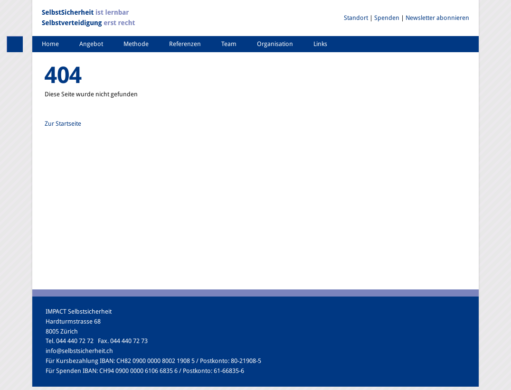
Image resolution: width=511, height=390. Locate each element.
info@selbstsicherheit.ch (79, 350)
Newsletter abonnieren (437, 17)
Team (229, 43)
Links (320, 43)
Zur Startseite (63, 123)
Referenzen (185, 43)
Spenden (386, 17)
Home (50, 43)
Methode (136, 43)
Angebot (91, 43)
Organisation (275, 43)
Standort (356, 17)
